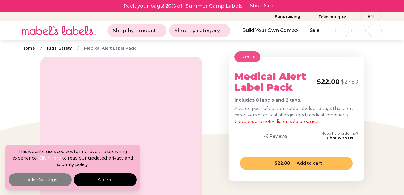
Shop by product (137, 31)
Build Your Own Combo (270, 30)
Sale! (315, 30)
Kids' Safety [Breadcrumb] (59, 48)
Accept (105, 179)
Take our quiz (332, 16)
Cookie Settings (40, 179)
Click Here (50, 158)
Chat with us (340, 137)
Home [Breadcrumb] (28, 48)
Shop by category (199, 31)
